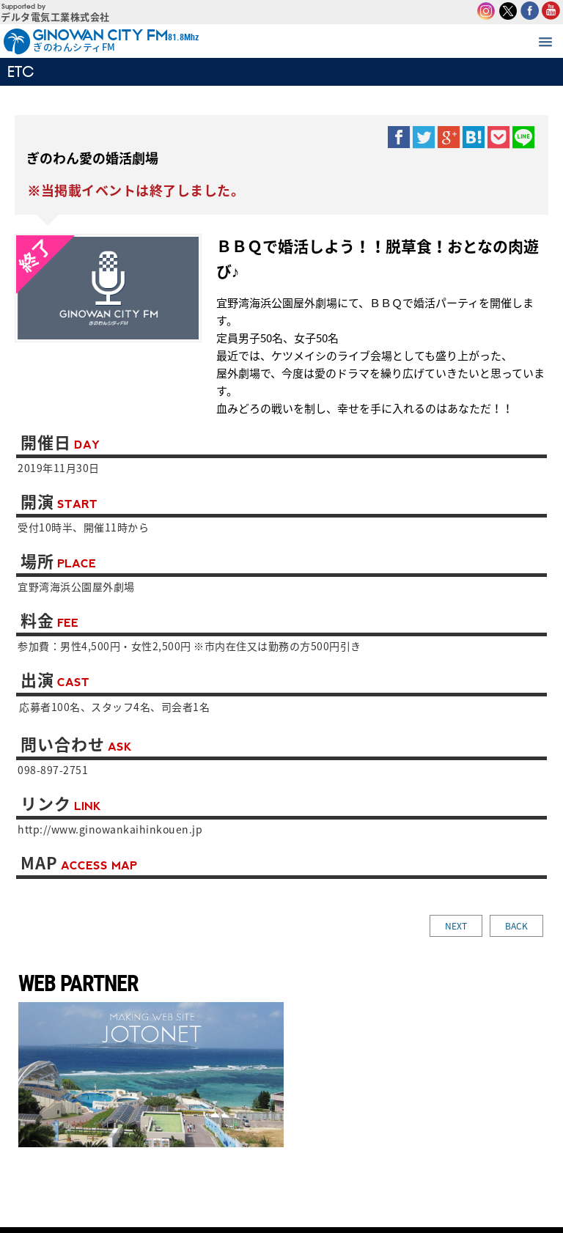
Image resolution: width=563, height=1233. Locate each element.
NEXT (456, 925)
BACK (516, 925)
